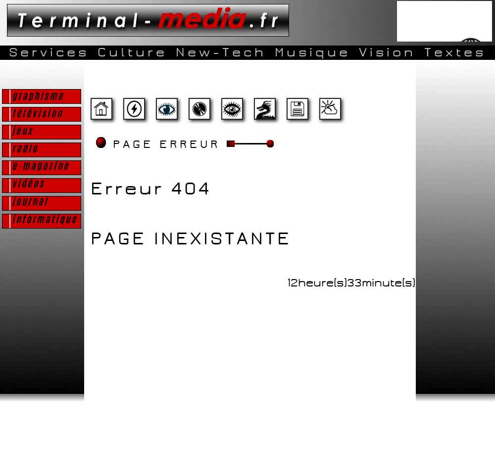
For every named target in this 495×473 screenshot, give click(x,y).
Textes (455, 52)
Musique (312, 52)
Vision (387, 52)
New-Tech (221, 52)
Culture (132, 52)
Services (49, 52)
